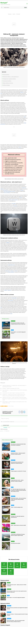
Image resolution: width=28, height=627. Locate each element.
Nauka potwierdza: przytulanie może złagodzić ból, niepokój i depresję (17, 463)
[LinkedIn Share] (24, 412)
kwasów (13, 191)
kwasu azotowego (7, 192)
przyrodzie (14, 203)
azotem (13, 199)
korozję (22, 190)
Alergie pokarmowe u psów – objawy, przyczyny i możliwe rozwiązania (17, 481)
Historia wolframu (6, 74)
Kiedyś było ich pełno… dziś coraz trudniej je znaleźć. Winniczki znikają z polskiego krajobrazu (18, 499)
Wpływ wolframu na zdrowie (8, 83)
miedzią (16, 270)
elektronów (7, 270)
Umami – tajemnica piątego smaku (17, 507)
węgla (25, 116)
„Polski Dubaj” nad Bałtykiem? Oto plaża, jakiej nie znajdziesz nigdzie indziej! (18, 535)
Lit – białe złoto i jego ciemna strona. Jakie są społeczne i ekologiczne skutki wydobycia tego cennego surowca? (18, 490)
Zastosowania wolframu (7, 80)
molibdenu (7, 242)
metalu (20, 147)
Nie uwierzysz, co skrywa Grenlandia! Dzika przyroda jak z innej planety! (18, 445)
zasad (5, 191)
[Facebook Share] (19, 412)
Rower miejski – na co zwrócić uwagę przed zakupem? (18, 332)
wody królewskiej (9, 191)
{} (12, 421)
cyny (1, 93)
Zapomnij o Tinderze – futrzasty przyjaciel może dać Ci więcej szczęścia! (18, 454)
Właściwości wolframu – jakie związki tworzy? (11, 76)
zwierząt (11, 300)
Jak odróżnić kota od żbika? (15, 543)
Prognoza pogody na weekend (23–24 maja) (18, 471)
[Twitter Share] (22, 412)
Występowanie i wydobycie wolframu (9, 78)
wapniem (5, 290)
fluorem (20, 197)
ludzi (9, 300)
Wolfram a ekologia (6, 85)
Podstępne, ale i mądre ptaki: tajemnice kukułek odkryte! (17, 517)
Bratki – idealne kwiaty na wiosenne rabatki (18, 525)
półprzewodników (11, 272)
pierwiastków (5, 190)
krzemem (16, 199)
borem (10, 199)
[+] (13, 421)
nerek (11, 313)
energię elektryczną (11, 264)
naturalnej (15, 205)
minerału (21, 92)
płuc (1, 307)
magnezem (9, 290)
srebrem (12, 270)
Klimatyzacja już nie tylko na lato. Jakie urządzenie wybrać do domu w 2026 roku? (18, 323)
